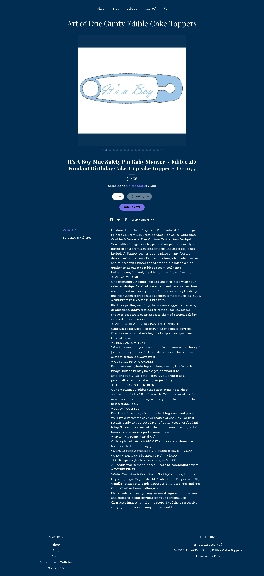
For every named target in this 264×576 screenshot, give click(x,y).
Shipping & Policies (77, 237)
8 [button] (132, 150)
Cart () (150, 8)
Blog (116, 8)
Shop (100, 8)
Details (69, 229)
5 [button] (121, 150)
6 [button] (125, 150)
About (132, 8)
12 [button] (147, 150)
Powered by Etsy (208, 556)
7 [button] (128, 150)
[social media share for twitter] (119, 220)
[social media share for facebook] (111, 220)
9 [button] (136, 150)
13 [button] (150, 150)
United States (136, 186)
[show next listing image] (162, 150)
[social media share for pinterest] (126, 220)
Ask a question (143, 220)
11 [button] (143, 150)
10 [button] (139, 150)
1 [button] (106, 150)
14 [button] (154, 150)
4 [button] (117, 150)
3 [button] (114, 150)
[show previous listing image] (102, 150)
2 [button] (110, 150)
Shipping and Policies (56, 562)
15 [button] (158, 150)
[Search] (165, 9)
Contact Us (56, 568)
